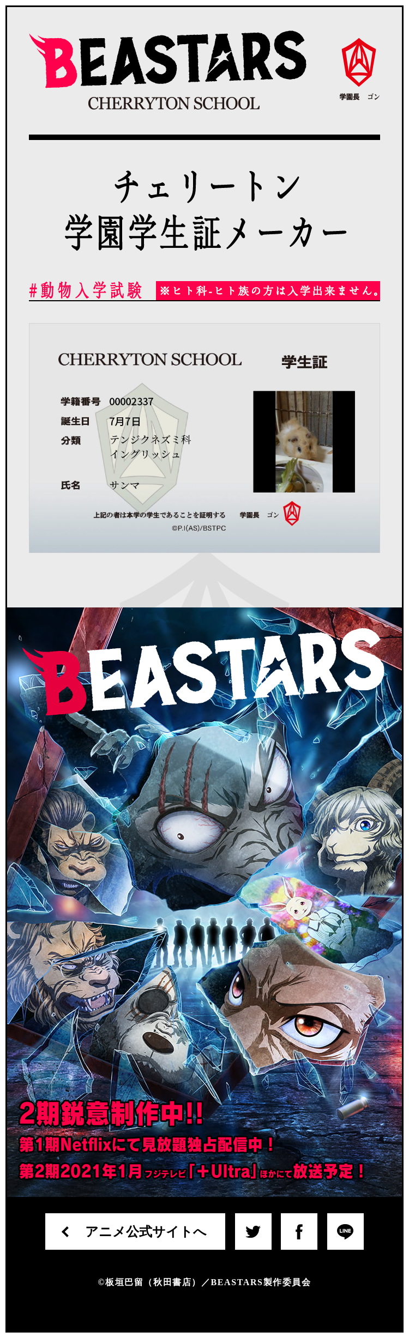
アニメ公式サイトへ (146, 1232)
